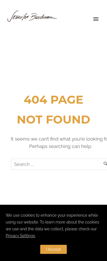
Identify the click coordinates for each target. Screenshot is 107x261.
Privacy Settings (20, 235)
